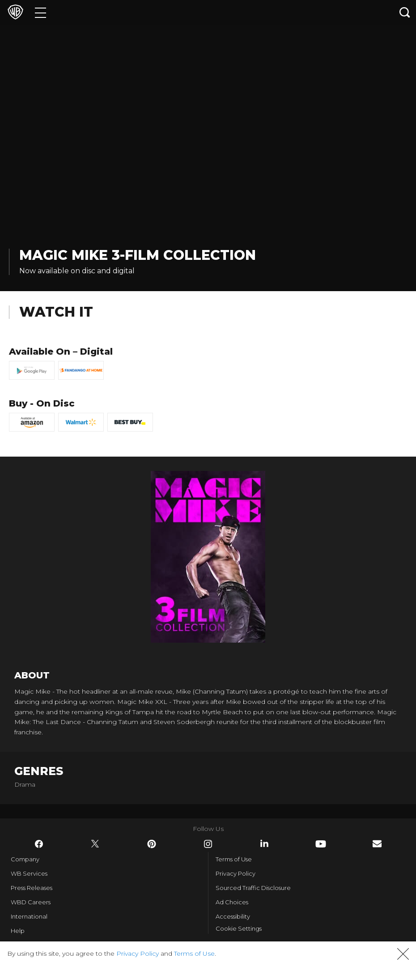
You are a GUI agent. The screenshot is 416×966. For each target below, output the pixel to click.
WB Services (29, 873)
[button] (403, 954)
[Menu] (40, 12)
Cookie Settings (239, 928)
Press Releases (31, 887)
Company (25, 859)
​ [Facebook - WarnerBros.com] (39, 844)
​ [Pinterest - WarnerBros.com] (151, 843)
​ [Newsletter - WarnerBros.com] (377, 843)
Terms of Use (234, 859)
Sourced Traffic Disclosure (253, 887)
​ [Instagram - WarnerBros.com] (208, 844)
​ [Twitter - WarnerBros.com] (95, 844)
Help (18, 930)
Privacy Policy (235, 873)
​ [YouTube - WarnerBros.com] (320, 843)
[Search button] (405, 12)
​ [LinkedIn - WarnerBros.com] (264, 843)
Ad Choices (232, 902)
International (29, 916)
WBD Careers (31, 902)
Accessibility (233, 916)
